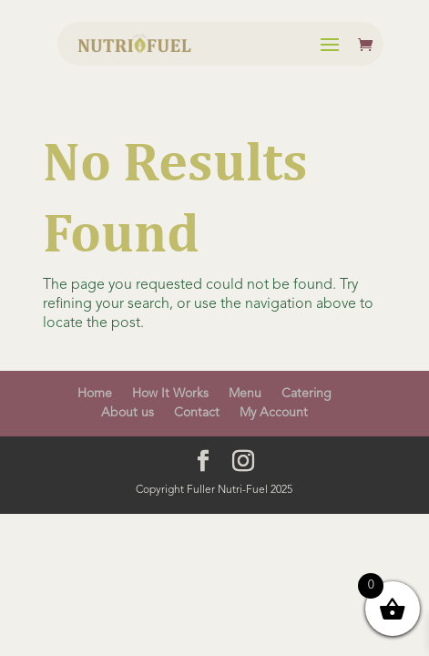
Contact (197, 412)
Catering (306, 393)
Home (94, 393)
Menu (245, 393)
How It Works (170, 393)
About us (127, 412)
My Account (274, 412)
